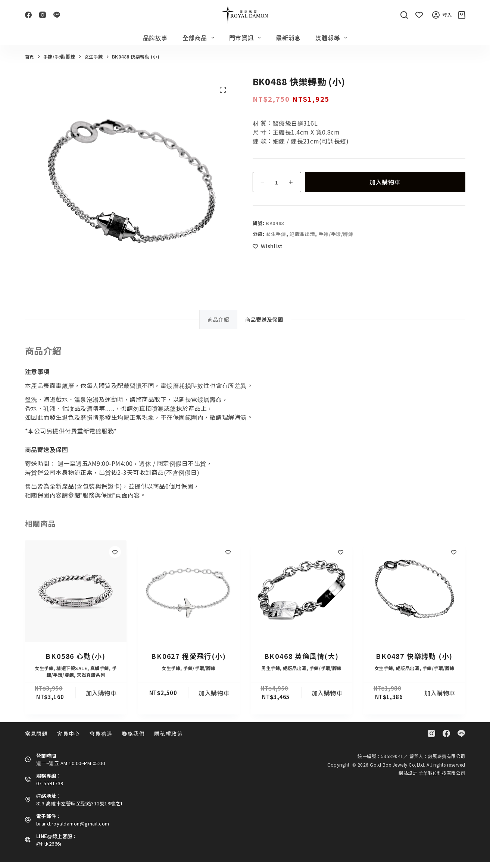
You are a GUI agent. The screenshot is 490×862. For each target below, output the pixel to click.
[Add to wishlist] (268, 246)
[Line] (56, 15)
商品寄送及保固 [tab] (264, 319)
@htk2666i (49, 843)
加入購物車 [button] (101, 692)
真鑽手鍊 (99, 668)
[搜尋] (404, 15)
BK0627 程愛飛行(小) (188, 656)
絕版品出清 (302, 233)
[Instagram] (42, 15)
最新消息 (288, 37)
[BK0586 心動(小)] (76, 591)
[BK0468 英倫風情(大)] (302, 591)
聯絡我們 (133, 733)
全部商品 (199, 37)
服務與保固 (97, 494)
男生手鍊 (270, 668)
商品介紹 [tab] (218, 319)
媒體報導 (332, 37)
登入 (442, 15)
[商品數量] (277, 182)
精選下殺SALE (71, 668)
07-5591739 (49, 783)
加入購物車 (384, 181)
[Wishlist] (419, 15)
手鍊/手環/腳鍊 (336, 233)
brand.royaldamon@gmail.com (72, 823)
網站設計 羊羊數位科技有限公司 (432, 773)
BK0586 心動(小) (76, 656)
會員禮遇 (101, 733)
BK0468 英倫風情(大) (301, 656)
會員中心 (68, 733)
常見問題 (36, 733)
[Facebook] (28, 15)
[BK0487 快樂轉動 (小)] (414, 591)
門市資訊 (246, 37)
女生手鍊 (276, 233)
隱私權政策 (168, 733)
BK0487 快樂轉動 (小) (414, 656)
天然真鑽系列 (91, 675)
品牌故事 (155, 37)
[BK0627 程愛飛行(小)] (189, 591)
